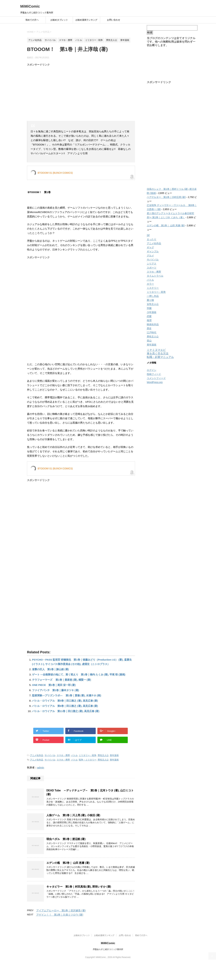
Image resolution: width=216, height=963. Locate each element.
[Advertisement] (81, 93)
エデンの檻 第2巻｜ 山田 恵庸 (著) (68, 862)
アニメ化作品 (36, 755)
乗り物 (150, 300)
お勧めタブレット (59, 20)
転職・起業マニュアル (160, 357)
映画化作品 (153, 324)
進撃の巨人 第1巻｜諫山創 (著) (50, 669)
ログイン (151, 370)
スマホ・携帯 (63, 755)
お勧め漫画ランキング (86, 20)
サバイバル (50, 755)
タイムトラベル (155, 275)
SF (148, 235)
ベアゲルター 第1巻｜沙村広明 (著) (166, 197)
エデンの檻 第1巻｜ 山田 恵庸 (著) (166, 225)
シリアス (151, 263)
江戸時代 (151, 332)
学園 (149, 308)
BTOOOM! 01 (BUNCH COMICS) (55, 172)
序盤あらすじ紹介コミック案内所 (108, 949)
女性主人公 (153, 304)
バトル (74, 755)
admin (40, 767)
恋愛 (149, 316)
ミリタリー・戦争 (87, 755)
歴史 (149, 328)
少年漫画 (151, 312)
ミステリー (153, 288)
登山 (149, 340)
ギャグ (150, 247)
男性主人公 (103, 755)
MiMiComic (30, 6)
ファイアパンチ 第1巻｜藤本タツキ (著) (55, 690)
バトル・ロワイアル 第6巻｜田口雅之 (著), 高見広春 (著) (65, 705)
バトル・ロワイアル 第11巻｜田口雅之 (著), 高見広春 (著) (65, 711)
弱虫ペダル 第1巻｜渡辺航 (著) (65, 839)
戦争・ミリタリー (87, 759)
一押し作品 (153, 296)
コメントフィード (156, 378)
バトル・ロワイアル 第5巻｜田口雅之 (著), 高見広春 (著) (65, 700)
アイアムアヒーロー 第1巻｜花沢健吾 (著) (61, 910)
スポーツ (151, 267)
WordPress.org (155, 382)
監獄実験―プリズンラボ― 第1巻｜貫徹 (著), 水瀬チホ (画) (66, 695)
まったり (151, 239)
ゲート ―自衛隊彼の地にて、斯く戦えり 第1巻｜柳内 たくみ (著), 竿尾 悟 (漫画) (78, 674)
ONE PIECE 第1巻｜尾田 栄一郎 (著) (54, 685)
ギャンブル (153, 251)
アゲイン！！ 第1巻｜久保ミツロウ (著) (59, 914)
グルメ (150, 255)
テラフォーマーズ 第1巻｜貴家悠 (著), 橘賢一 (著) (61, 679)
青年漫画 (114, 755)
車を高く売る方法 (157, 353)
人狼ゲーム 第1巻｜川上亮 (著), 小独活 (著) (73, 815)
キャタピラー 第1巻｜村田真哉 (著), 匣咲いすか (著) (78, 886)
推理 (149, 320)
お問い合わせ (113, 20)
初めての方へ (32, 20)
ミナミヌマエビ (156, 350)
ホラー (150, 284)
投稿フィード (154, 374)
